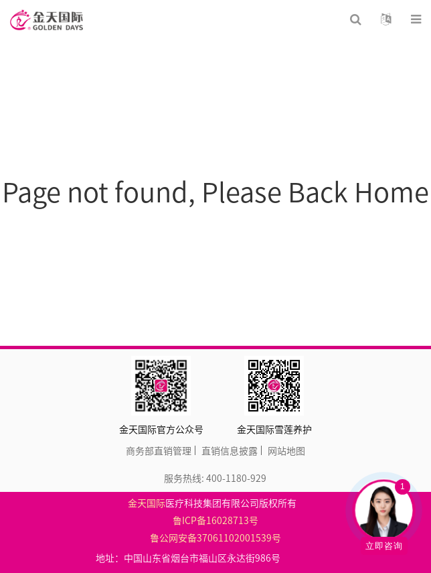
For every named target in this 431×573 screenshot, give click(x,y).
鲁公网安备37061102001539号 (215, 537)
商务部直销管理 (158, 450)
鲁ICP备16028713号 (215, 520)
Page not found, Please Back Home (215, 191)
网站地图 (286, 450)
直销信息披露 (229, 450)
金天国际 (146, 502)
